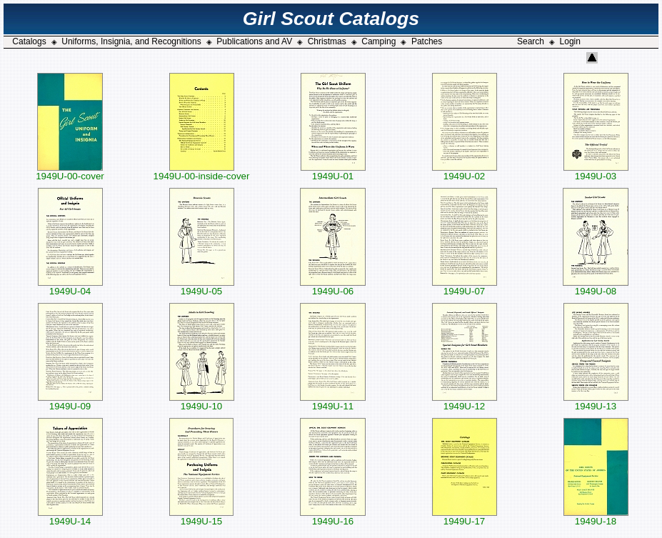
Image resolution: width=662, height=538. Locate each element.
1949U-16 (333, 517)
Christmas (327, 41)
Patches (426, 41)
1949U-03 (595, 171)
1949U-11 (333, 402)
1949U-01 (333, 171)
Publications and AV (254, 41)
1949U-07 (464, 287)
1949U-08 (595, 287)
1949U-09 (70, 402)
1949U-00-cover (70, 171)
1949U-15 (201, 517)
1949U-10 (201, 402)
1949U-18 (595, 517)
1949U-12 (464, 402)
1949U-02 (464, 171)
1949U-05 (201, 287)
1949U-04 (70, 287)
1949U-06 (333, 287)
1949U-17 (464, 517)
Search (530, 41)
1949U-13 (595, 402)
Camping (378, 41)
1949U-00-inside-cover (202, 171)
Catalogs (29, 41)
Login (570, 41)
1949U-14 (70, 517)
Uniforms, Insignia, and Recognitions (131, 41)
